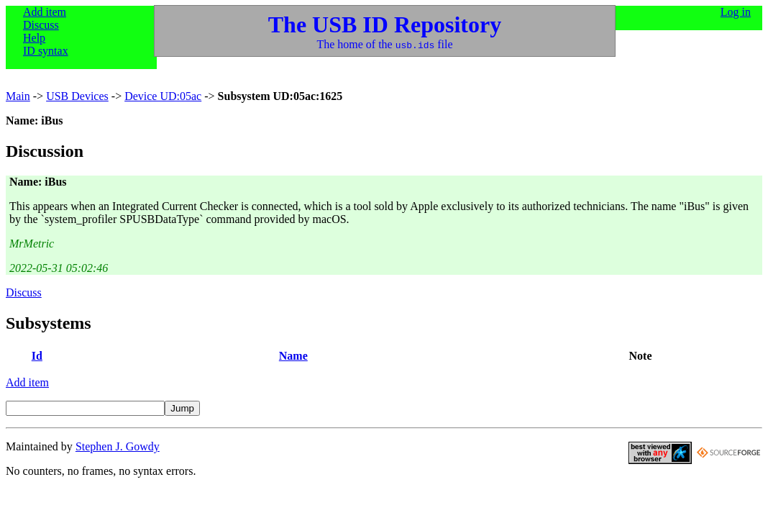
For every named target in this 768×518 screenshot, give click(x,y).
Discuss (41, 25)
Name (293, 356)
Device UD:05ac (162, 96)
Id (37, 356)
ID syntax (45, 51)
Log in (736, 12)
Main (18, 96)
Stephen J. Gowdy (118, 446)
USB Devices (77, 96)
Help (34, 38)
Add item (44, 12)
